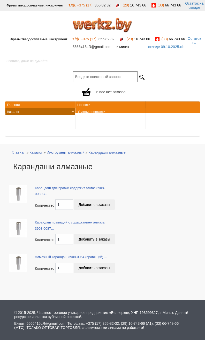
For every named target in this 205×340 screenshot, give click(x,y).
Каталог (39, 112)
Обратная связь (90, 119)
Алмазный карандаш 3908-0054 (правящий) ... (71, 257)
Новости (83, 105)
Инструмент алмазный (65, 152)
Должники (85, 126)
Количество (44, 205)
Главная (13, 105)
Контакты (14, 119)
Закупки (13, 133)
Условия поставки (91, 112)
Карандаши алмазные (106, 152)
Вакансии (14, 126)
